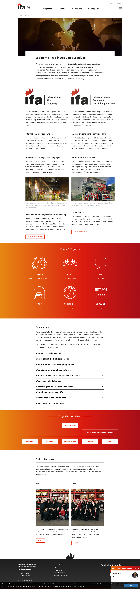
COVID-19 (57, 564)
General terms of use (60, 573)
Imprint (56, 567)
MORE (40, 540)
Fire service (76, 9)
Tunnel (61, 9)
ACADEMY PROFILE (35, 236)
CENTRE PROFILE (80, 231)
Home (20, 15)
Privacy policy (58, 570)
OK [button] (131, 585)
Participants (94, 9)
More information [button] (79, 586)
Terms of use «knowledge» (62, 575)
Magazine (47, 9)
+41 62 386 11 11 (26, 580)
